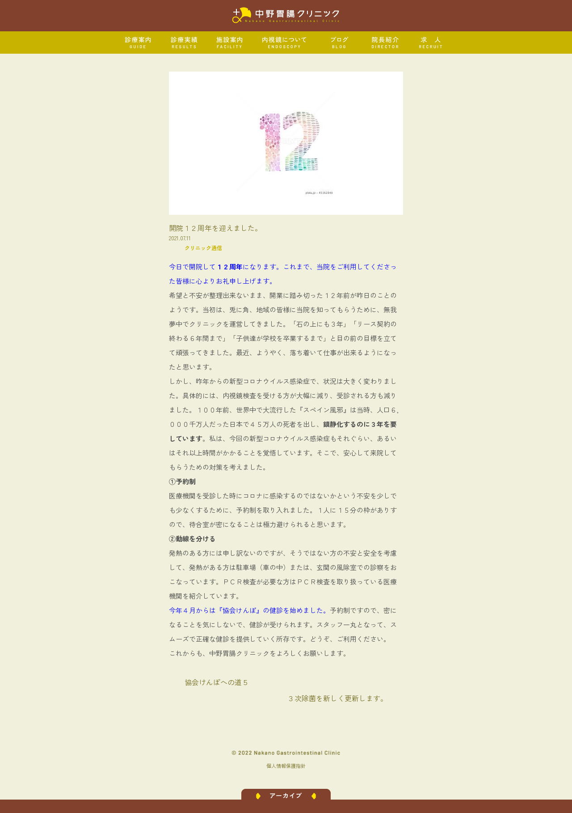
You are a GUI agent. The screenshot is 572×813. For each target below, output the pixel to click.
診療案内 (138, 42)
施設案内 (230, 42)
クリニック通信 (203, 247)
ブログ (339, 42)
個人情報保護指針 (286, 765)
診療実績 (184, 42)
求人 (431, 42)
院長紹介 (385, 42)
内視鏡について (284, 42)
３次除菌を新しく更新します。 (337, 698)
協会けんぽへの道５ (217, 682)
